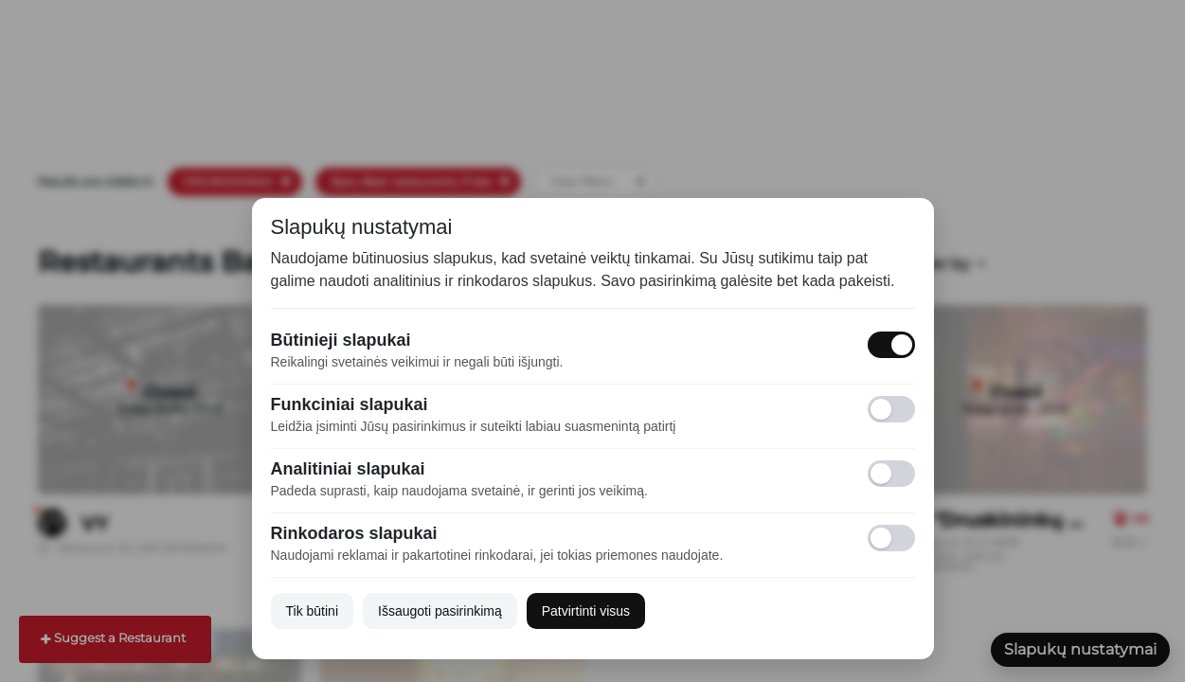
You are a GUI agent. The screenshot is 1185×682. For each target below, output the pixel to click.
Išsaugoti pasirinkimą (440, 611)
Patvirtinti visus (586, 611)
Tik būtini (312, 611)
